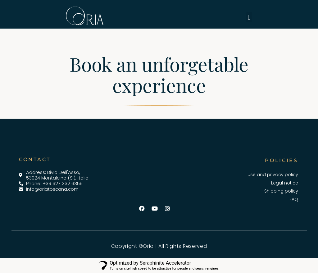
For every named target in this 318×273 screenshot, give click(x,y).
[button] (249, 17)
